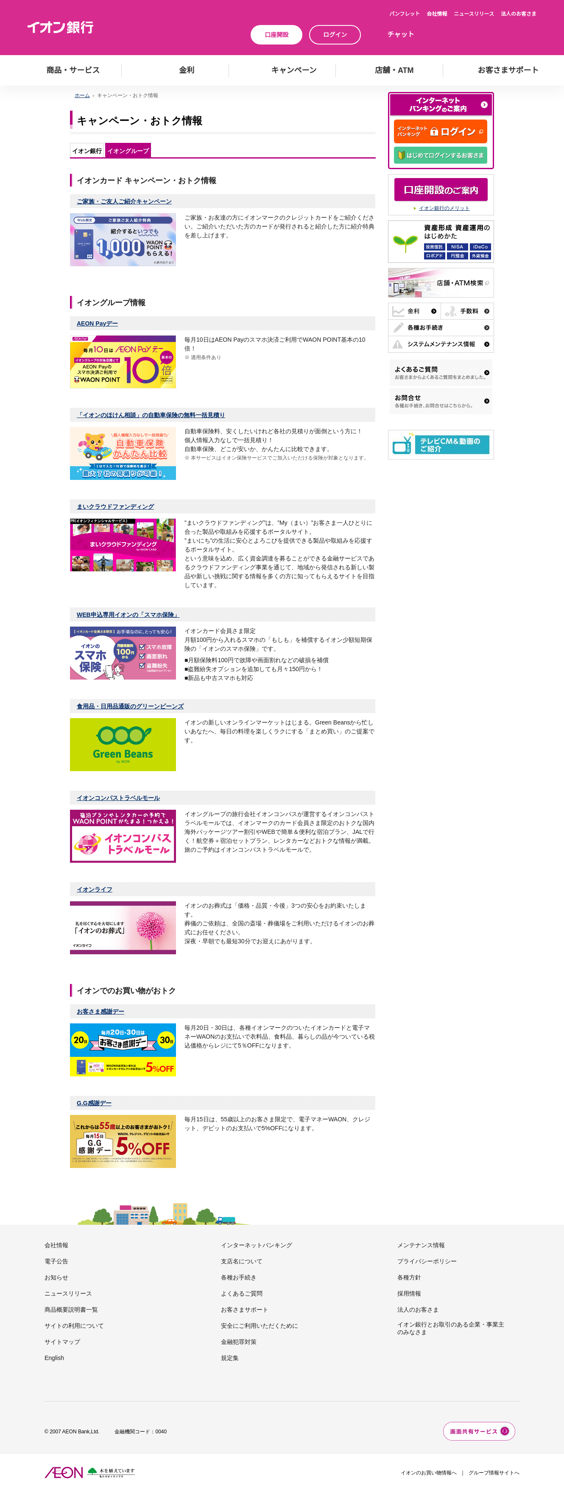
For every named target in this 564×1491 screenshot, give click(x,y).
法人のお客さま (518, 14)
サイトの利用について (74, 1325)
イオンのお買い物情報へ (429, 1473)
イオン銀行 (87, 151)
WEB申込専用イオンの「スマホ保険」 (128, 614)
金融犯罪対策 (239, 1341)
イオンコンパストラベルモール (118, 797)
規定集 (230, 1357)
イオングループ (128, 151)
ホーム (82, 95)
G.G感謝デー (94, 1103)
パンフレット (404, 14)
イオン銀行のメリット (444, 208)
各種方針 (409, 1277)
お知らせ (56, 1277)
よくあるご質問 (241, 1293)
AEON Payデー (97, 323)
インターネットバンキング (256, 1245)
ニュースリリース (474, 14)
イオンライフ (94, 889)
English (54, 1357)
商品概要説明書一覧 (71, 1309)
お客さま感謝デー (100, 1011)
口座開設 (276, 34)
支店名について (241, 1261)
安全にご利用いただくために (259, 1325)
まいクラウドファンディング (115, 506)
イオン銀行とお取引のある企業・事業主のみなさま (450, 1328)
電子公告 (56, 1261)
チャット (400, 34)
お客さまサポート (244, 1309)
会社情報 (437, 14)
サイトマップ (62, 1341)
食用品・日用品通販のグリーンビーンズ (130, 706)
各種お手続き (239, 1277)
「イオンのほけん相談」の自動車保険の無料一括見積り (151, 415)
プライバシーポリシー (427, 1261)
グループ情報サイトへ (494, 1473)
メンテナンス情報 (421, 1245)
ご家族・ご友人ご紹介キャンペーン (124, 201)
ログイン (335, 34)
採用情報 (409, 1293)
